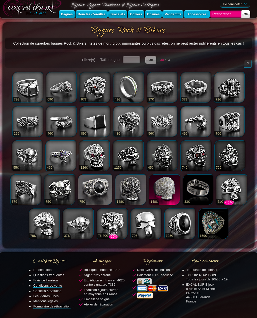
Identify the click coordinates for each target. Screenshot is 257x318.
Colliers (136, 14)
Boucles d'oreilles (91, 14)
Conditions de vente (47, 285)
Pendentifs (173, 14)
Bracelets (117, 14)
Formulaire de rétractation (52, 306)
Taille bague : (111, 60)
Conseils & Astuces (47, 291)
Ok (246, 14)
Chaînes (153, 14)
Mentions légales (45, 301)
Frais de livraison (45, 280)
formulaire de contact (202, 270)
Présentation (42, 270)
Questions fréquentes (48, 275)
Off (151, 60)
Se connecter (235, 3)
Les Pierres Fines (46, 296)
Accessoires (196, 14)
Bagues (67, 14)
